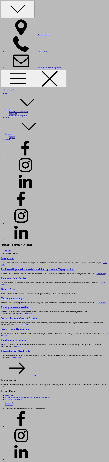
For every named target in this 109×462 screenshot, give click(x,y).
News (7, 117)
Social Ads (13, 114)
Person (7, 140)
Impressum (9, 405)
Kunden (12, 136)
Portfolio (24, 110)
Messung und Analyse (13, 298)
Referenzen (25, 134)
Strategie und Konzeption (15, 329)
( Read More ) (101, 274)
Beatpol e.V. (7, 258)
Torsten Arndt (8, 289)
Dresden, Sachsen (27, 35)
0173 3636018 (26, 51)
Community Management (18, 116)
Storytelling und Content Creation (19, 318)
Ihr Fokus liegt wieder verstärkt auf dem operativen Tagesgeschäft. (37, 269)
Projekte (12, 138)
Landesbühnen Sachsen (14, 340)
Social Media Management (18, 112)
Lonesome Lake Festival (14, 278)
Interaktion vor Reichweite (15, 351)
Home (7, 93)
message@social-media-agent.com (33, 68)
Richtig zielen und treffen (15, 307)
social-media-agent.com (9, 90)
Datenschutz (9, 403)
